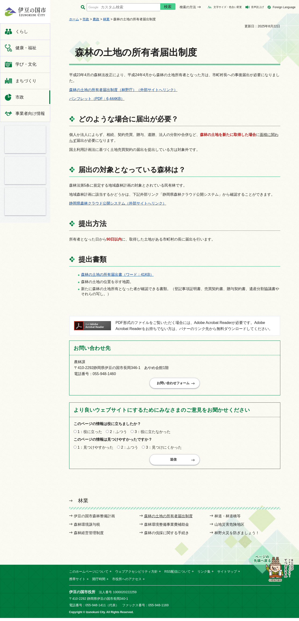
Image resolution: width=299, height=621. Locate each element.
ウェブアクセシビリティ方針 (136, 574)
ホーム (74, 19)
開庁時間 (98, 582)
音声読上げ (257, 7)
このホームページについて (88, 574)
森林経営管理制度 (89, 536)
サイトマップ (227, 574)
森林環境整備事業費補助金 (166, 527)
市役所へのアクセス (127, 582)
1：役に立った (90, 433)
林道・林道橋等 (227, 519)
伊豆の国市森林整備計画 (94, 519)
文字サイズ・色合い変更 (228, 7)
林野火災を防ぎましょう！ (236, 536)
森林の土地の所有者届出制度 (168, 519)
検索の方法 (188, 7)
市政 (85, 19)
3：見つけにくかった (164, 449)
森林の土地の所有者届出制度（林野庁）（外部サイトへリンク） (123, 90)
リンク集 (203, 574)
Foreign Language (284, 7)
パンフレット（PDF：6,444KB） (97, 99)
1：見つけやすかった (95, 449)
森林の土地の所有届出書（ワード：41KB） (117, 275)
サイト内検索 (83, 7)
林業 (106, 19)
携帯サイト (77, 582)
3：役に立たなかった (153, 433)
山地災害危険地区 (229, 527)
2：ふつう (118, 433)
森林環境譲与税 (87, 527)
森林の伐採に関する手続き (166, 536)
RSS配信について (177, 574)
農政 (96, 19)
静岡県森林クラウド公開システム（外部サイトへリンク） (117, 203)
